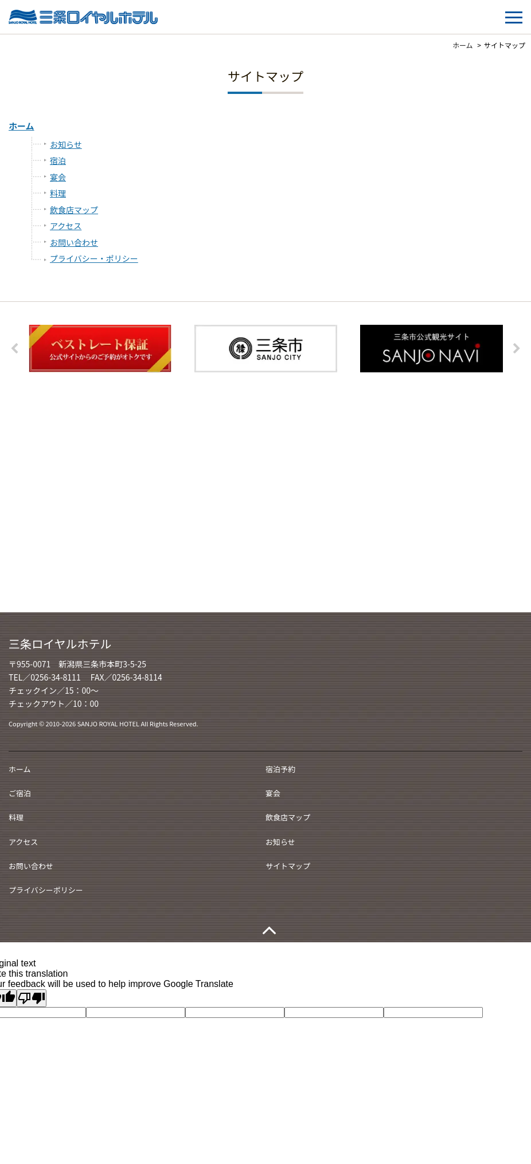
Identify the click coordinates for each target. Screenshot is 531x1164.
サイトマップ (288, 865)
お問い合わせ (74, 242)
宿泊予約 (280, 769)
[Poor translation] (31, 998)
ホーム (21, 126)
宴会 (58, 177)
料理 (58, 193)
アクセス (65, 225)
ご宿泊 (20, 793)
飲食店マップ (74, 209)
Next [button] (516, 349)
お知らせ (66, 144)
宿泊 (58, 160)
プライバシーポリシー (46, 889)
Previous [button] (14, 349)
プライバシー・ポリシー (94, 258)
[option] (100, 349)
